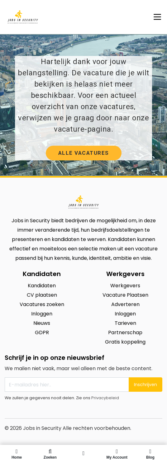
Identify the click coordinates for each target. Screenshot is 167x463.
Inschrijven (145, 384)
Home (16, 454)
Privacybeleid (105, 397)
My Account (117, 454)
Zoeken (50, 454)
